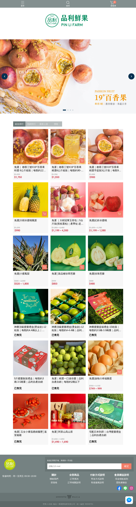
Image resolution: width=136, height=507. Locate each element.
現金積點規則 (121, 479)
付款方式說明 (97, 475)
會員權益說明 (121, 475)
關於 (54, 475)
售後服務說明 (97, 482)
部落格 (54, 482)
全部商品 (74, 475)
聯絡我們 (54, 479)
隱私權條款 (121, 482)
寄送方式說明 (97, 479)
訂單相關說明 (74, 482)
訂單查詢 (74, 479)
